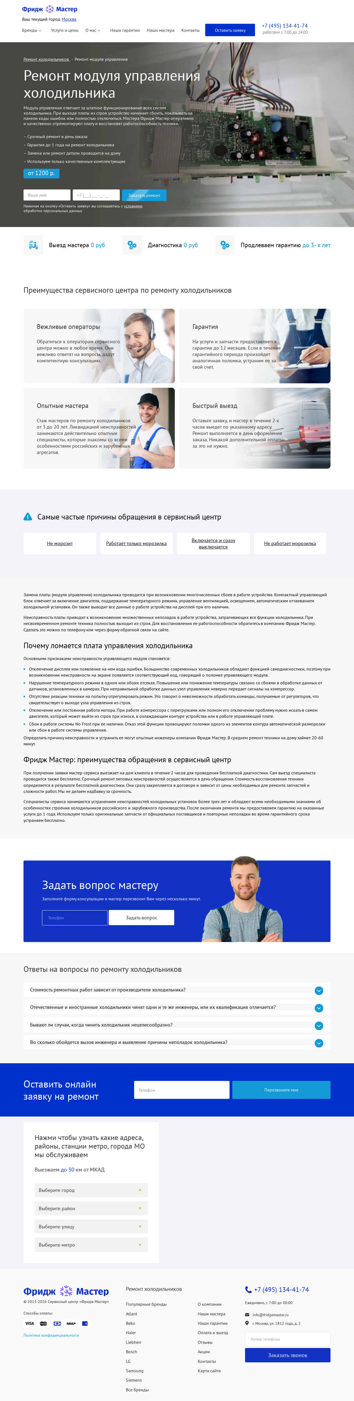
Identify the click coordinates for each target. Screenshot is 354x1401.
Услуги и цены (65, 30)
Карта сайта (209, 1370)
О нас (90, 30)
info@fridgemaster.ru (271, 1314)
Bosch (131, 1351)
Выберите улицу (56, 1226)
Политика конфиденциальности (51, 1335)
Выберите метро (57, 1245)
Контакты (190, 30)
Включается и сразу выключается (213, 543)
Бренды (29, 30)
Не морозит (60, 543)
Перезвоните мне (281, 1090)
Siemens (134, 1380)
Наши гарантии (125, 30)
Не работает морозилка (290, 543)
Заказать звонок (288, 1355)
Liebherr (133, 1342)
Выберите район (57, 1208)
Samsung (135, 1370)
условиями (133, 206)
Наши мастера (161, 30)
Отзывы (205, 1342)
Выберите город (57, 1190)
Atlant (131, 1313)
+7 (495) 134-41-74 (281, 1289)
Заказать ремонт (144, 195)
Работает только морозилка (136, 543)
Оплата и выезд (213, 1332)
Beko (130, 1323)
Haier (131, 1332)
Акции (204, 1351)
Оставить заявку (230, 30)
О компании (210, 1304)
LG (128, 1361)
